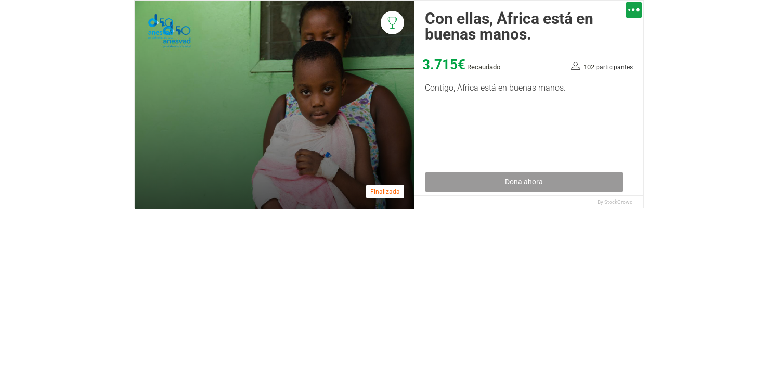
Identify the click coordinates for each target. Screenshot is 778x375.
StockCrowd (618, 202)
